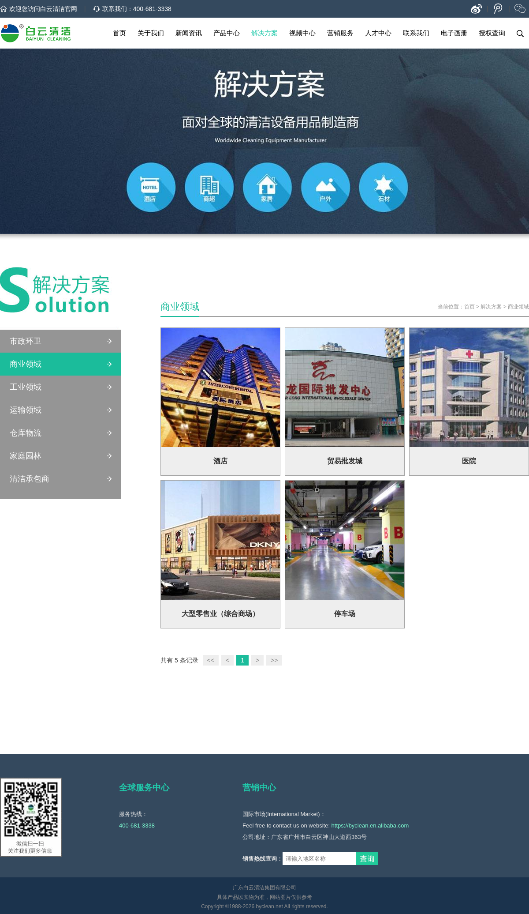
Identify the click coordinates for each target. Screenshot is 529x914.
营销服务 (340, 33)
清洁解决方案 (60, 298)
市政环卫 (25, 341)
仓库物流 (25, 433)
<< (210, 660)
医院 (469, 461)
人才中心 (378, 33)
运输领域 (25, 410)
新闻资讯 (188, 33)
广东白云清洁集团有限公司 (264, 887)
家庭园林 (25, 455)
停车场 (344, 613)
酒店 (220, 461)
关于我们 (151, 33)
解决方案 (264, 33)
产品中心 (226, 33)
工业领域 (25, 387)
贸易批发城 (344, 461)
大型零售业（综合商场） (220, 613)
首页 (119, 33)
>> (274, 660)
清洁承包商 (29, 478)
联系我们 (416, 33)
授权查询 (492, 33)
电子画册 (454, 33)
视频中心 (302, 33)
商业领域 (25, 364)
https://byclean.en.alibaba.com (370, 825)
